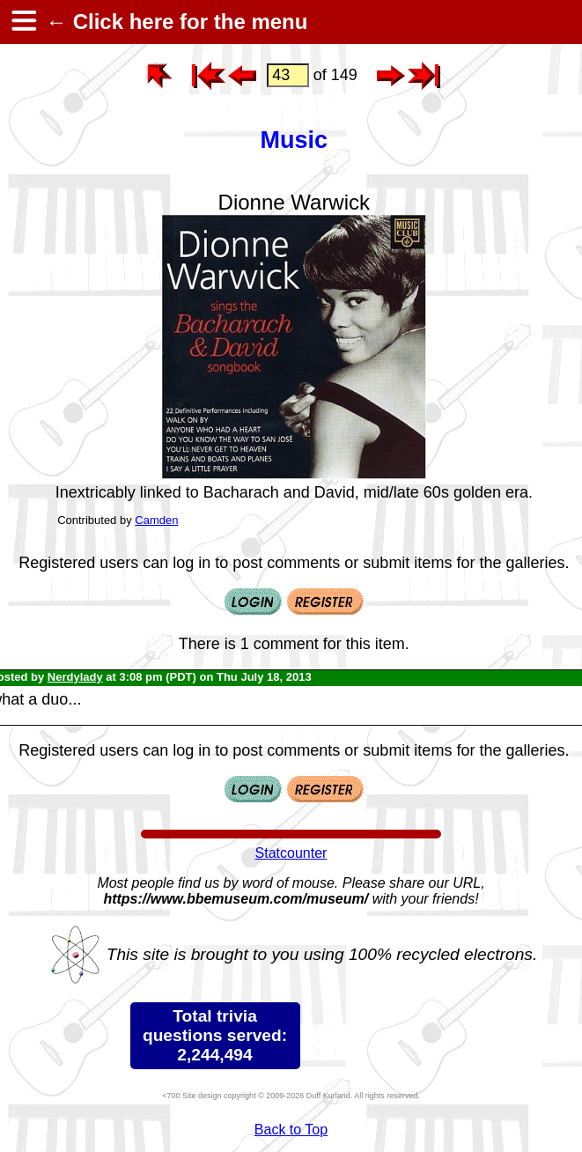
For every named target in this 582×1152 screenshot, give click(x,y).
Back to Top (291, 1129)
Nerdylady (75, 676)
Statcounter (291, 853)
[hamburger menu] (23, 22)
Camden (156, 520)
